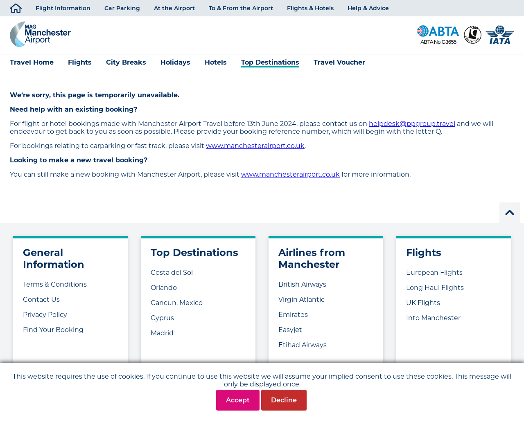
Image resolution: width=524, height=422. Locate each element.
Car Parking (122, 8)
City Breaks (126, 62)
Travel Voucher (339, 62)
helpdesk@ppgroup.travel (412, 124)
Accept (238, 400)
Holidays (175, 62)
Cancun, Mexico (177, 303)
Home (16, 6)
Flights (80, 62)
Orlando (164, 288)
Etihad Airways (302, 345)
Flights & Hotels (310, 8)
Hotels (216, 62)
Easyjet (290, 330)
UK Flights (423, 303)
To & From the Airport (241, 8)
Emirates (293, 315)
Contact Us (41, 299)
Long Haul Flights (435, 288)
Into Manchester (433, 318)
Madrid (162, 333)
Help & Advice (368, 8)
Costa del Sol (172, 272)
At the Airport (174, 8)
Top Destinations (270, 62)
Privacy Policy (45, 315)
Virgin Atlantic (301, 299)
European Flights (434, 272)
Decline (284, 400)
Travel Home (32, 62)
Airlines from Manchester (311, 258)
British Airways (302, 284)
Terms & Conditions (55, 284)
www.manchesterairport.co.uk (255, 146)
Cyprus (162, 318)
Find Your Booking (53, 330)
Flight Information (63, 8)
